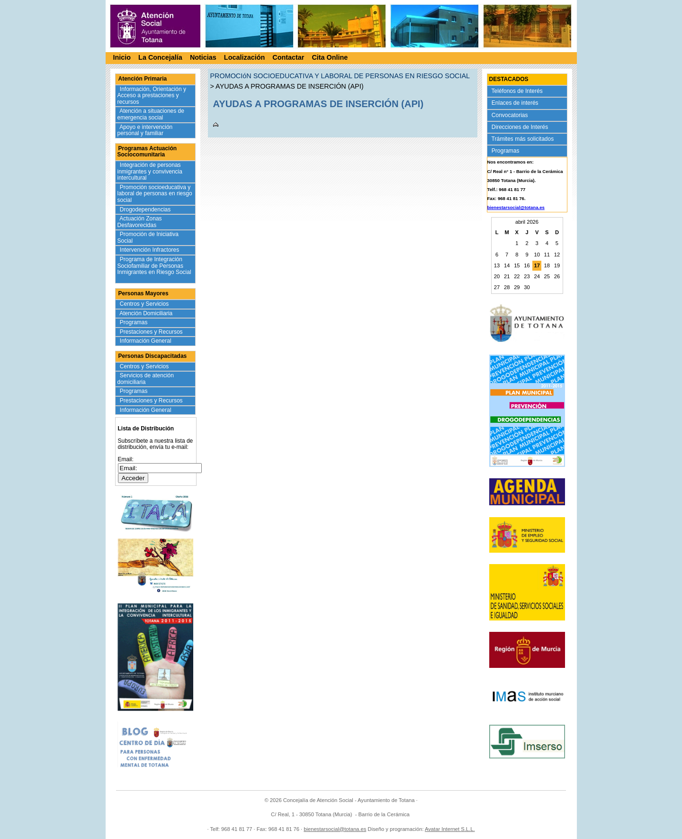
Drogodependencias (146, 209)
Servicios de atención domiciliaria (145, 378)
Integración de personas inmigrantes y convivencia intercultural (149, 171)
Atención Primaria (142, 78)
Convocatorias (510, 115)
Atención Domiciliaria (147, 313)
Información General (146, 340)
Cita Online (330, 59)
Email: (126, 459)
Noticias (203, 59)
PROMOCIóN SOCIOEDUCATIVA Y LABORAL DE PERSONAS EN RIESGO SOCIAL (340, 76)
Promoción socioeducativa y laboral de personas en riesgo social (154, 193)
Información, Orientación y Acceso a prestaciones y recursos (151, 95)
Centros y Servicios (145, 304)
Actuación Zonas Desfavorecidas (139, 221)
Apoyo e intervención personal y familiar (145, 130)
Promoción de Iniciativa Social (148, 237)
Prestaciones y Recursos (152, 331)
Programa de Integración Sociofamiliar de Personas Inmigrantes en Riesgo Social (154, 269)
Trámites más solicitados (523, 139)
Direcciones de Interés (520, 127)
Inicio (122, 59)
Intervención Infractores (150, 249)
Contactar (288, 59)
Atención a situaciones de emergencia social (150, 114)
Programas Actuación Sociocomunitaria (147, 151)
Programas (134, 322)
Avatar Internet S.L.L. (450, 829)
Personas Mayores (143, 293)
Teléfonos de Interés (518, 91)
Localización (244, 59)
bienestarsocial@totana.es (516, 207)
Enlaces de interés (516, 103)
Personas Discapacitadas (152, 356)
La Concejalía (160, 59)
